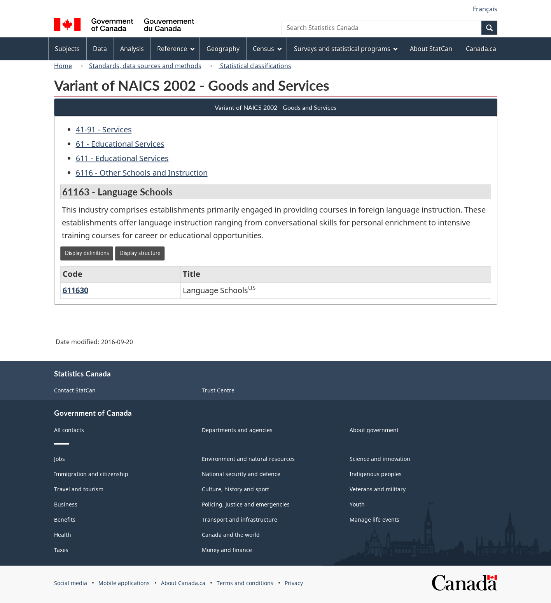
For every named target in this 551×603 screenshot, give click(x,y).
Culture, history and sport (235, 489)
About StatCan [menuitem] (431, 48)
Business (65, 504)
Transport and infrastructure (239, 519)
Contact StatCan (75, 390)
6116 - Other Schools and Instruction (142, 172)
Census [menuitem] (267, 48)
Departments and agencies (237, 430)
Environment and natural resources (248, 458)
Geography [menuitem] (223, 48)
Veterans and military (378, 489)
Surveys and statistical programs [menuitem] (346, 48)
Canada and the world (231, 534)
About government (374, 430)
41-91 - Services (104, 129)
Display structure (139, 253)
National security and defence (241, 474)
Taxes (61, 550)
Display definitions (87, 253)
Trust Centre (218, 390)
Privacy (294, 583)
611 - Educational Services (122, 158)
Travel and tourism (78, 489)
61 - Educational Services (120, 144)
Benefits (64, 519)
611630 (75, 290)
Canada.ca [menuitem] (481, 48)
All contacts (69, 430)
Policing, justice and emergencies (246, 504)
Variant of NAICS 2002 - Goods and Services (275, 107)
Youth (357, 504)
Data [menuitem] (100, 48)
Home (63, 66)
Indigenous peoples (376, 474)
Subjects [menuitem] (67, 48)
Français (485, 9)
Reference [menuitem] (175, 48)
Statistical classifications (255, 66)
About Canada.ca (183, 583)
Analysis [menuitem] (132, 48)
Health (62, 534)
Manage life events (374, 519)
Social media (70, 583)
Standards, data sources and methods (145, 66)
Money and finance (227, 550)
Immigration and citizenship (91, 474)
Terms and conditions (245, 583)
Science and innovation (380, 458)
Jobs (59, 458)
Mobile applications (124, 583)
